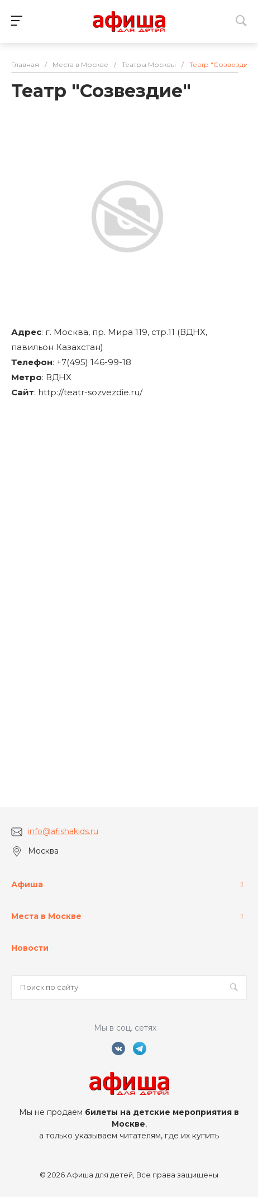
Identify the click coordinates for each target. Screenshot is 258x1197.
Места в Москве (46, 916)
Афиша (27, 884)
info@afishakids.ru (63, 831)
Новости (30, 948)
